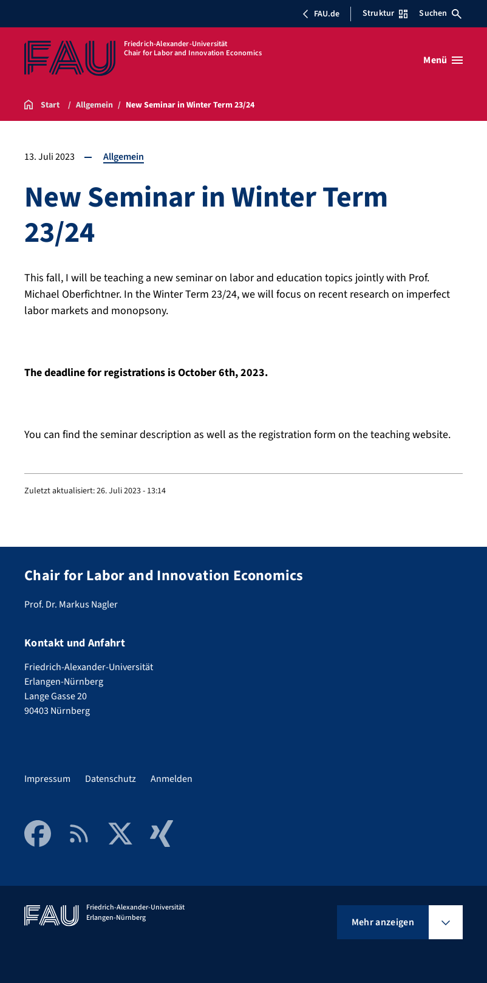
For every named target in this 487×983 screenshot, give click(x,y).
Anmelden (171, 779)
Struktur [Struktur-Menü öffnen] (385, 13)
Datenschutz (110, 779)
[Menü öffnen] (443, 60)
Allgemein (123, 156)
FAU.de (320, 14)
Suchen (440, 13)
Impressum (47, 779)
